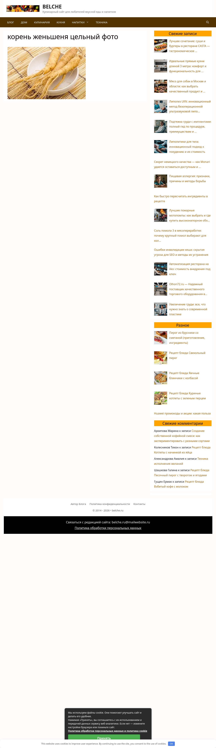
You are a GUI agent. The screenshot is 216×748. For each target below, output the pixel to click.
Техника (101, 22)
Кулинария (42, 22)
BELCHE (52, 6)
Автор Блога (78, 504)
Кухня (61, 22)
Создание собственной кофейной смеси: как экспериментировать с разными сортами (182, 436)
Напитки (82, 22)
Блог (10, 22)
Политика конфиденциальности (109, 504)
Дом (24, 22)
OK (171, 743)
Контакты (139, 504)
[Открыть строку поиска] (207, 22)
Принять (104, 738)
